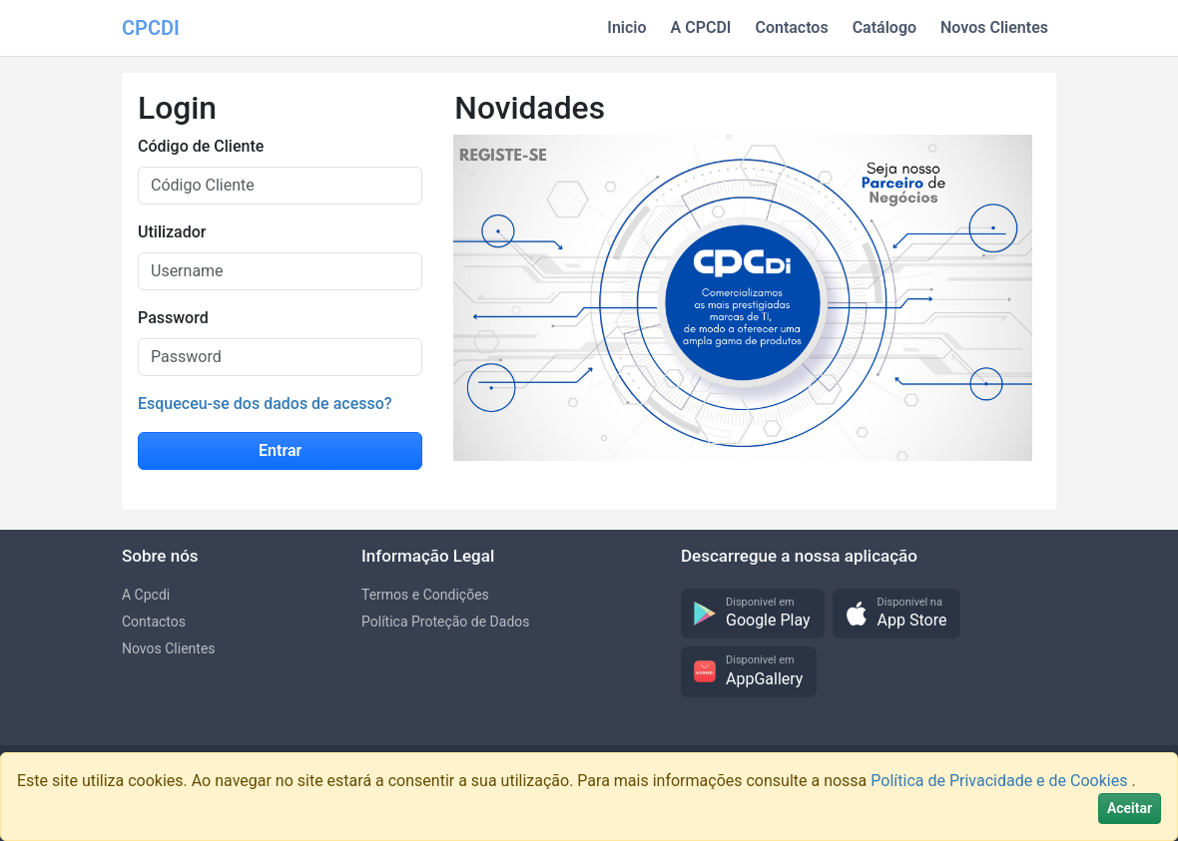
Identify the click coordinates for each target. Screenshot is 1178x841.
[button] (753, 614)
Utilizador (172, 231)
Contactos (791, 27)
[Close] (1129, 808)
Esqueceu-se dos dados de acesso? (265, 403)
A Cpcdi (146, 595)
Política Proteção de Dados (445, 622)
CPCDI (151, 28)
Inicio (626, 27)
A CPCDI (701, 27)
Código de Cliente (201, 146)
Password (173, 317)
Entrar (280, 450)
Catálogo (884, 27)
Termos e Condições (425, 595)
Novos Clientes (994, 27)
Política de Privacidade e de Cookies (1001, 780)
